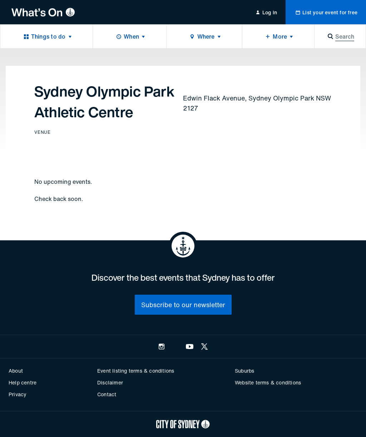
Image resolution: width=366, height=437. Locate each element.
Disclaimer (110, 382)
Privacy (17, 394)
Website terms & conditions (268, 382)
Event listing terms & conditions (135, 370)
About (16, 370)
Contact (106, 394)
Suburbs (244, 370)
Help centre (22, 382)
